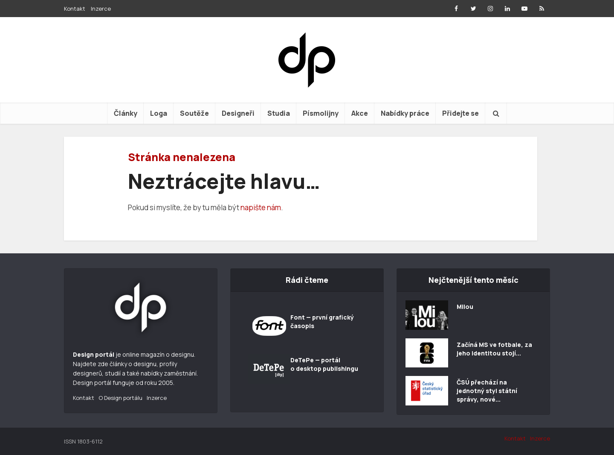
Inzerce (101, 8)
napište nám (260, 207)
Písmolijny (321, 113)
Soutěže (194, 113)
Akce (359, 113)
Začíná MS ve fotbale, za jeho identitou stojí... (494, 349)
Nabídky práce (405, 113)
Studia (278, 113)
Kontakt (74, 8)
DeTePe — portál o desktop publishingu (324, 364)
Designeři (238, 113)
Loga (158, 113)
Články (125, 113)
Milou (465, 306)
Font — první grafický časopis (322, 321)
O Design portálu (120, 398)
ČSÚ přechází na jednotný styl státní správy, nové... (487, 390)
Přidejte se (460, 113)
